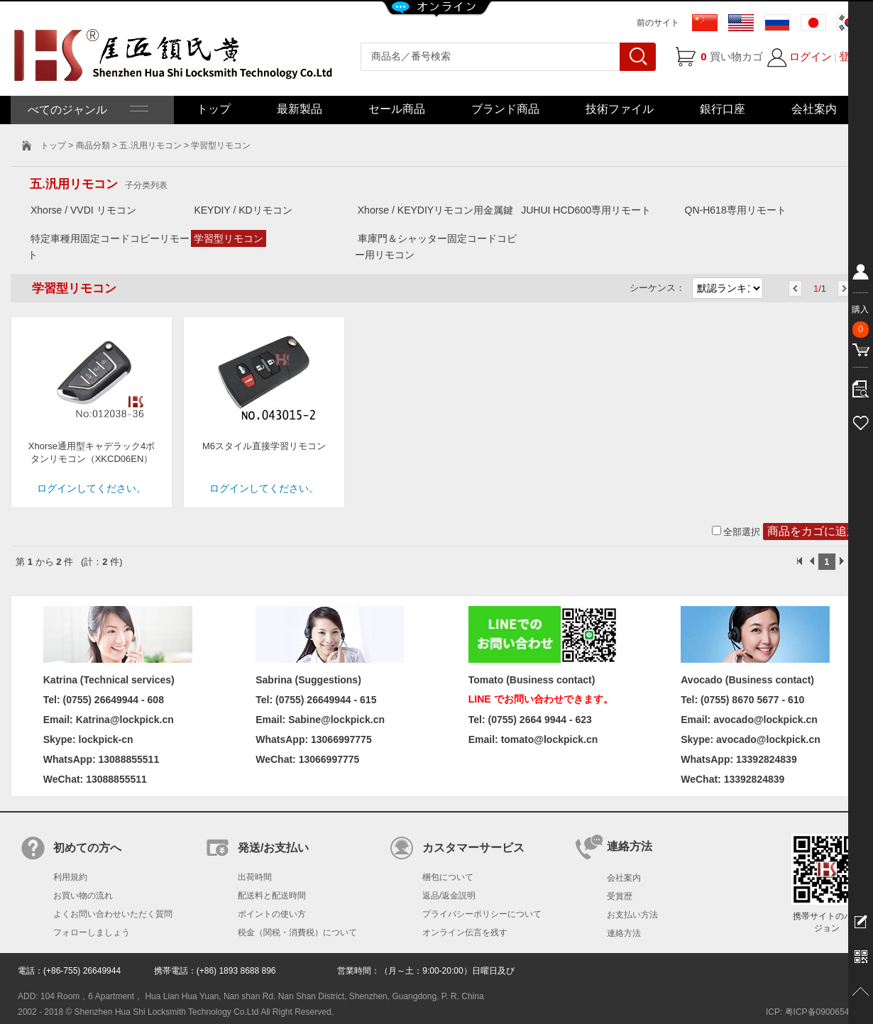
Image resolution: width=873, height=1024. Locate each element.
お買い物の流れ (83, 896)
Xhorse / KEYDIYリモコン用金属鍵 (435, 210)
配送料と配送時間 (272, 896)
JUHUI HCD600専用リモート (586, 210)
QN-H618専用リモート (735, 210)
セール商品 (396, 109)
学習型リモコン (228, 238)
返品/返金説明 (449, 896)
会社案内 (814, 109)
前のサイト (658, 23)
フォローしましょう (91, 932)
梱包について (447, 877)
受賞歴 (619, 896)
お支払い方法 (632, 915)
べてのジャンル (86, 110)
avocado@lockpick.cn (768, 739)
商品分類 (93, 145)
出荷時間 (255, 877)
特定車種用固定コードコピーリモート (109, 246)
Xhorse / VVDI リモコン (83, 210)
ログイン (810, 56)
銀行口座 (722, 109)
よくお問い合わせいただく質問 (112, 914)
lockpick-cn (106, 739)
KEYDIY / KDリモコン (243, 210)
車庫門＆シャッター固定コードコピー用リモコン (436, 246)
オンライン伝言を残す (464, 932)
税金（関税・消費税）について (297, 932)
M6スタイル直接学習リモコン (264, 446)
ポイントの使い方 (272, 914)
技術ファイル (620, 109)
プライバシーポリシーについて (482, 914)
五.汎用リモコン (150, 145)
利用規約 (70, 877)
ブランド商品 (505, 109)
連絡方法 (624, 933)
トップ (214, 109)
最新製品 (299, 109)
